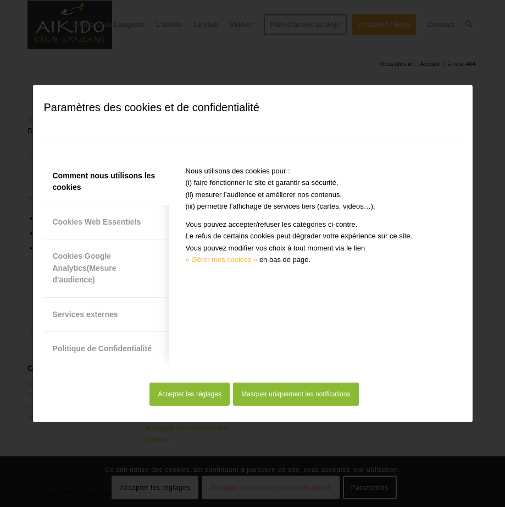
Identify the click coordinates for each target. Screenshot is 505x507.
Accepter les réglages (189, 394)
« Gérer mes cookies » (222, 259)
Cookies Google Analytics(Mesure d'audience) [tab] (84, 268)
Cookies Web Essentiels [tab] (97, 221)
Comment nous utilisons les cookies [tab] (104, 181)
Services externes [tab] (85, 314)
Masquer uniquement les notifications (295, 394)
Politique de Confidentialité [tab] (102, 348)
